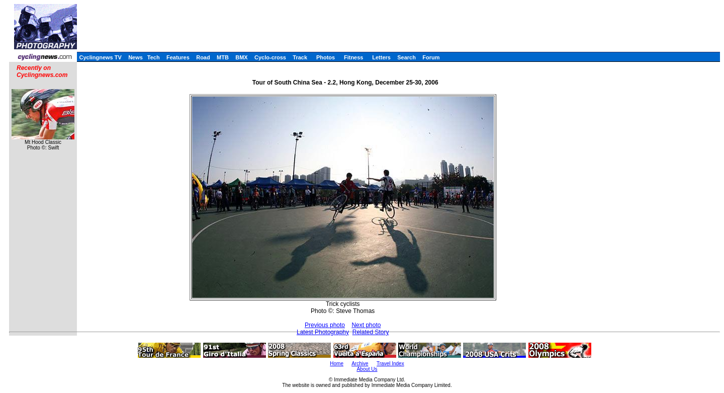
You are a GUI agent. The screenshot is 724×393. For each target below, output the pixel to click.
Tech (153, 57)
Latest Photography (323, 332)
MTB (223, 57)
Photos (325, 57)
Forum (430, 57)
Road (203, 57)
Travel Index (390, 363)
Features (178, 57)
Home (336, 363)
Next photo (366, 325)
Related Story (370, 332)
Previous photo (325, 325)
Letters (381, 57)
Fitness (354, 57)
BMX (241, 57)
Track (300, 57)
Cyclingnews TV (100, 57)
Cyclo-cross (270, 57)
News (135, 57)
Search (406, 57)
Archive (359, 363)
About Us (366, 369)
